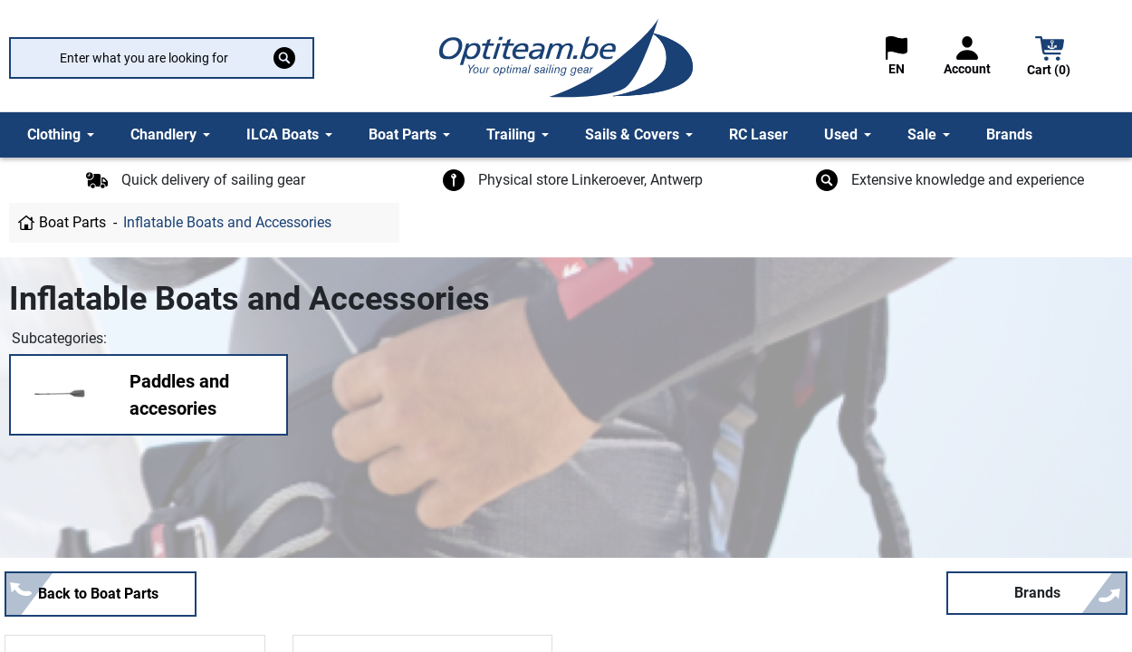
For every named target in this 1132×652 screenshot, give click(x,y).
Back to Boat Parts (98, 593)
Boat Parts (72, 222)
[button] (1049, 58)
